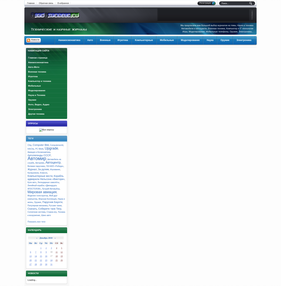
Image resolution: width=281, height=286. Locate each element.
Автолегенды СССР (39, 155)
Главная (31, 3)
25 (56, 260)
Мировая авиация (42, 192)
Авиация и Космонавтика (39, 152)
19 (61, 256)
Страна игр (52, 212)
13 (30, 256)
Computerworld (56, 145)
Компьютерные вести (40, 175)
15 (41, 256)
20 (30, 260)
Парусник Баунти (52, 202)
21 (36, 260)
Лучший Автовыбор (51, 189)
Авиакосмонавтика (38, 62)
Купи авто (32, 182)
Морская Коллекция (48, 199)
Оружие (32, 100)
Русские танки (55, 206)
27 (30, 264)
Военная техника (37, 72)
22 (41, 260)
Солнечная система (36, 212)
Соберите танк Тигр (49, 208)
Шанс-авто (46, 215)
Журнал (32, 169)
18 (56, 256)
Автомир (37, 158)
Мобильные (34, 86)
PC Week (39, 149)
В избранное (63, 3)
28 (36, 264)
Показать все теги (36, 221)
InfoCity (31, 149)
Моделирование (36, 90)
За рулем (43, 169)
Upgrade (51, 148)
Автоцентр (53, 162)
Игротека (33, 76)
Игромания (55, 169)
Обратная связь (46, 3)
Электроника (35, 109)
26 (61, 260)
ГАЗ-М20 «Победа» (54, 166)
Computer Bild (41, 144)
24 (51, 260)
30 (46, 264)
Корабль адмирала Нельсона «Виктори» (46, 177)
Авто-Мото (33, 67)
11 (57, 252)
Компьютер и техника (39, 81)
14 (36, 256)
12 (61, 252)
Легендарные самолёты (48, 182)
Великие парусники (36, 166)
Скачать (32, 208)
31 (51, 264)
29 (41, 264)
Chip (30, 145)
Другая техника (36, 114)
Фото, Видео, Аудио (38, 104)
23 (46, 260)
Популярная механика (38, 206)
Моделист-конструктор (38, 196)
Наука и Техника (36, 95)
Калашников (33, 173)
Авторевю (39, 163)
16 (46, 256)
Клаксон (43, 173)
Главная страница (37, 58)
